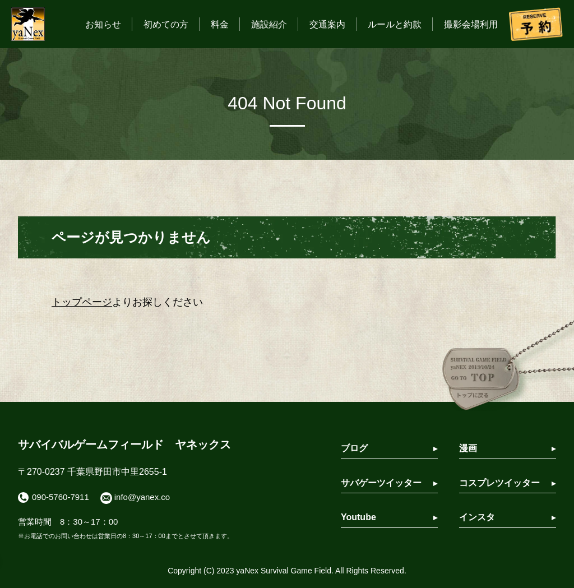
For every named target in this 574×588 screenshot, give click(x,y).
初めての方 (166, 24)
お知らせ (103, 24)
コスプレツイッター (499, 483)
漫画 (468, 448)
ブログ (354, 448)
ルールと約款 (395, 24)
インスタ (477, 517)
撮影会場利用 (471, 24)
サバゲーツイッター (381, 483)
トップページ (82, 302)
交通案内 (327, 24)
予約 (536, 24)
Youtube (358, 517)
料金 (220, 24)
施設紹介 (269, 24)
